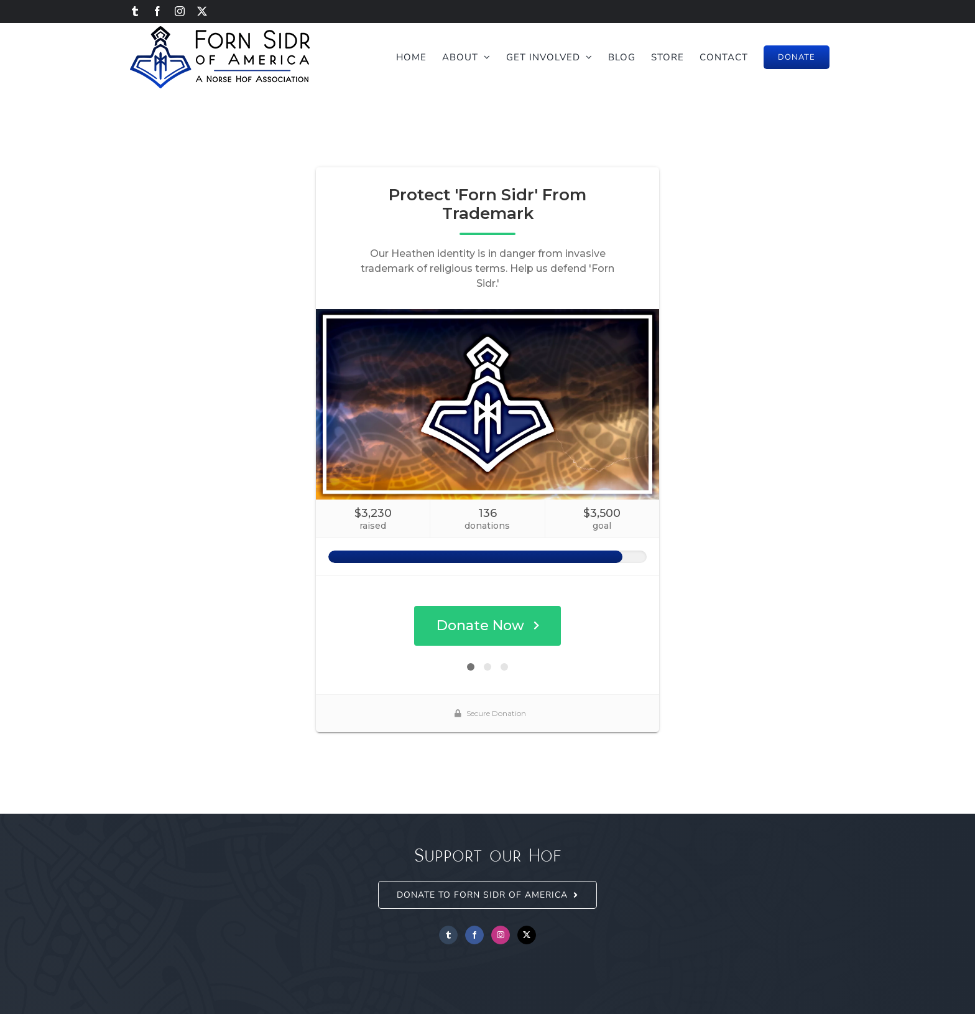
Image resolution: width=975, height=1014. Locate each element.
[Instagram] (500, 935)
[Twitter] (526, 935)
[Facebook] (474, 935)
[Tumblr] (448, 935)
